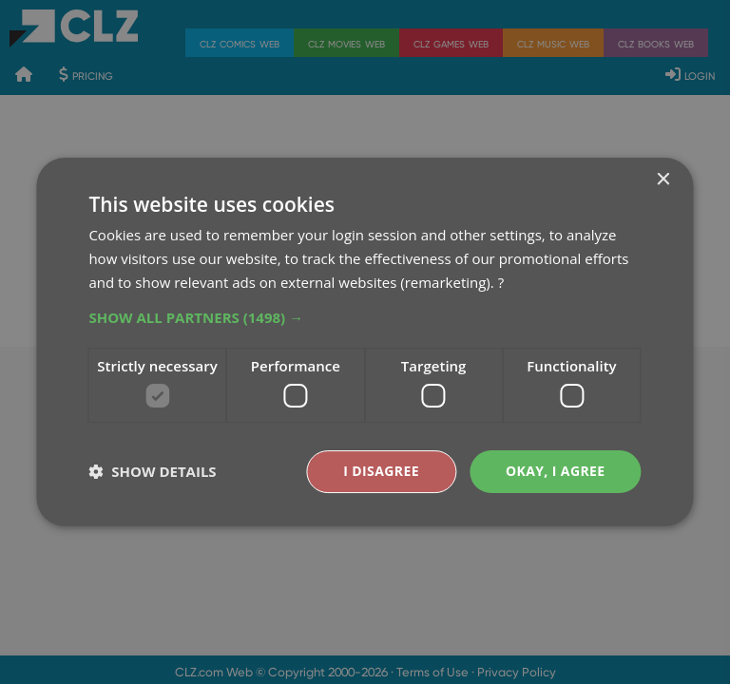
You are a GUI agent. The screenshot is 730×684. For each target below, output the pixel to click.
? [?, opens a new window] (501, 282)
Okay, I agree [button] (555, 471)
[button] (364, 317)
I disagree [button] (381, 471)
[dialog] (365, 342)
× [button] (663, 180)
